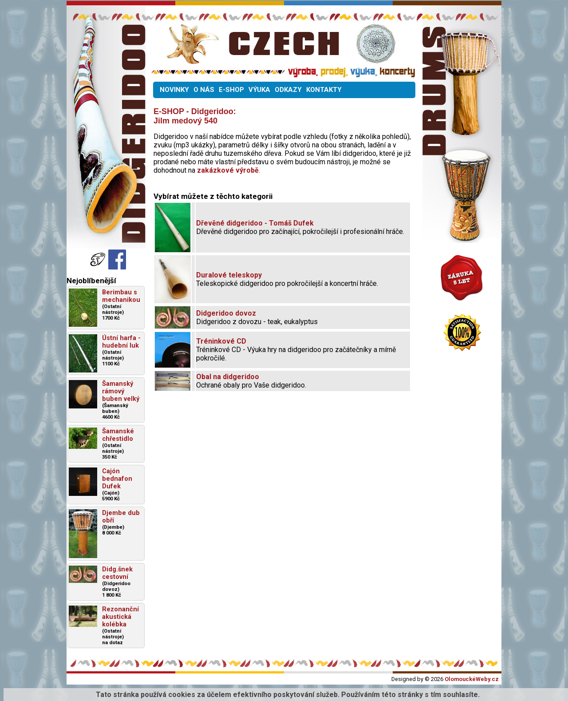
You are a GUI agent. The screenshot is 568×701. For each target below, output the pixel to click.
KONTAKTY (324, 90)
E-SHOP (231, 90)
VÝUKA (259, 90)
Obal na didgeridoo (227, 376)
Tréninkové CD (221, 341)
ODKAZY (288, 90)
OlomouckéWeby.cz (472, 679)
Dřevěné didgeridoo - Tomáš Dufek (255, 223)
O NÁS (203, 90)
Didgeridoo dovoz (226, 313)
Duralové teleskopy (229, 275)
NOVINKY (174, 90)
